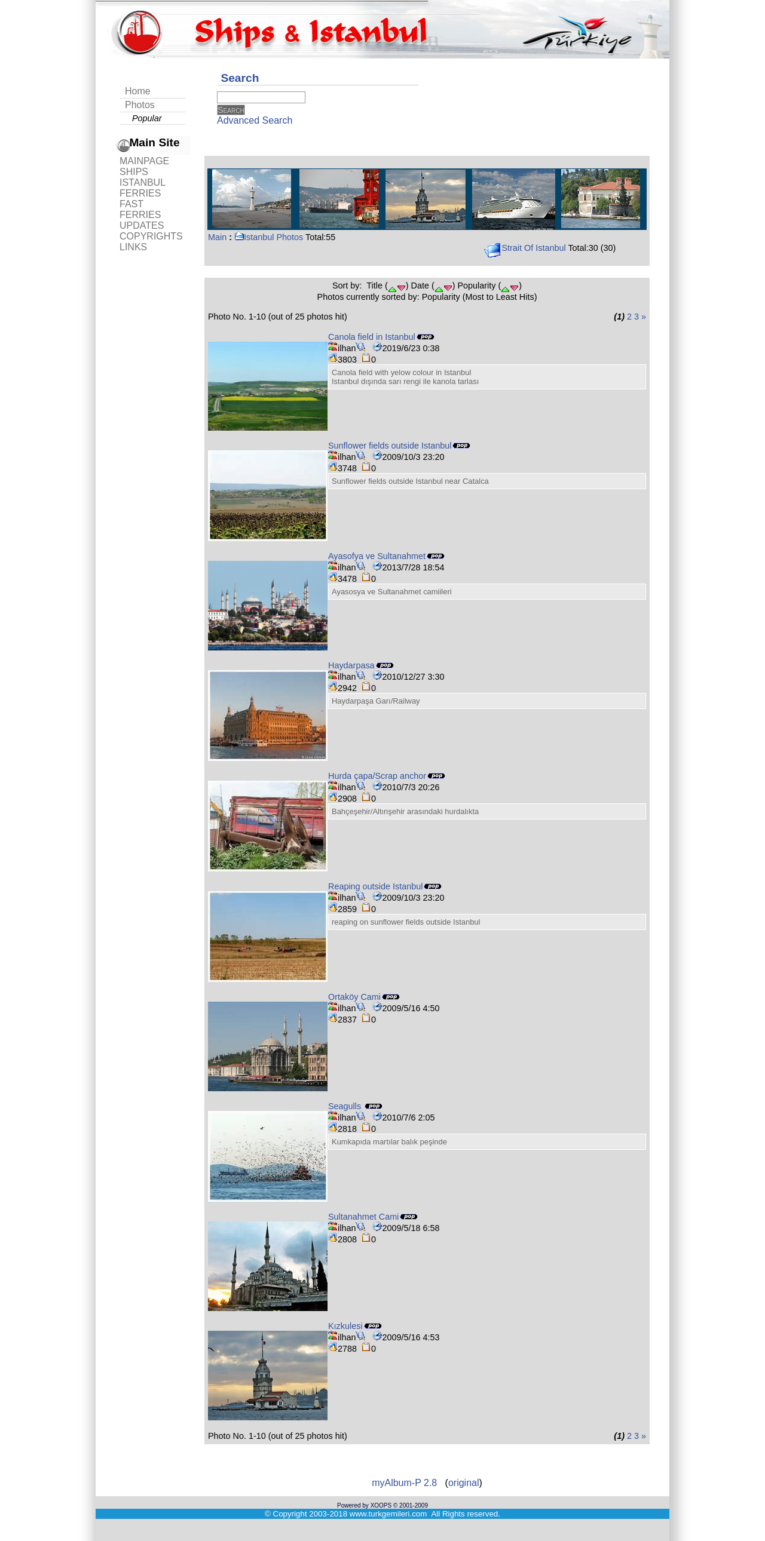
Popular (147, 118)
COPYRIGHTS (151, 236)
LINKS (133, 247)
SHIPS (134, 172)
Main (217, 237)
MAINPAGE (144, 161)
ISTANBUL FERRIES (142, 187)
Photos (140, 105)
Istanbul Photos (268, 237)
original (463, 1483)
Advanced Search (254, 120)
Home (138, 91)
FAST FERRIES (140, 209)
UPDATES (142, 225)
